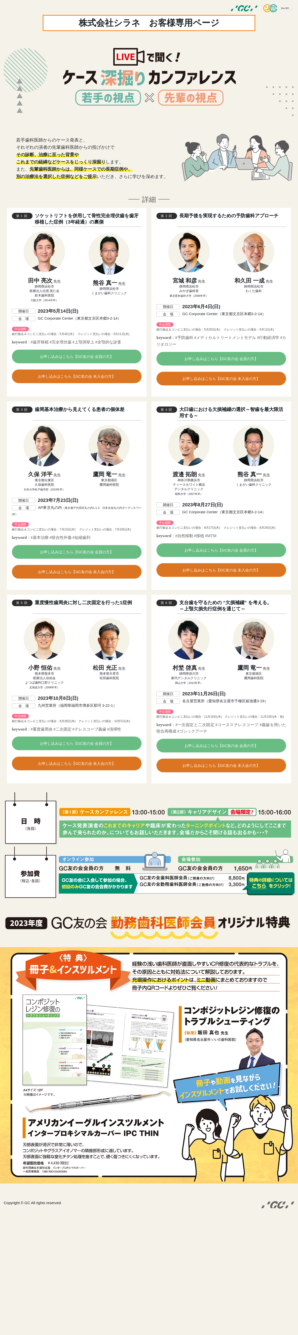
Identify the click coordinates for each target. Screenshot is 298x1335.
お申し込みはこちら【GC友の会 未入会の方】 (76, 376)
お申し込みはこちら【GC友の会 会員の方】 (77, 356)
